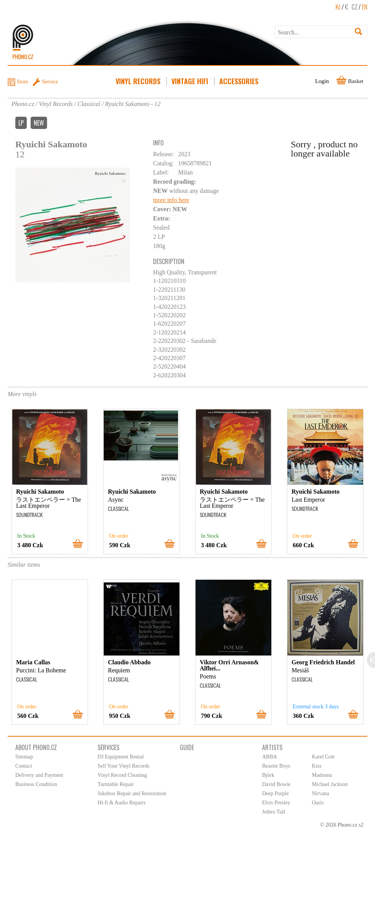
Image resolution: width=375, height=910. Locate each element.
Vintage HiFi (190, 81)
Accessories (239, 81)
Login (322, 81)
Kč (338, 6)
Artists (272, 747)
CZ (354, 6)
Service (50, 82)
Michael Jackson (330, 784)
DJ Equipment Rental (121, 757)
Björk (268, 775)
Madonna (322, 775)
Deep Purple (275, 793)
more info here (171, 200)
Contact (23, 766)
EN (364, 6)
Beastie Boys (276, 766)
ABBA (269, 757)
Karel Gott (323, 757)
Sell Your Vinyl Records (124, 766)
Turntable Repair (116, 784)
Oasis (318, 803)
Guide (187, 747)
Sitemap (24, 757)
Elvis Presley (276, 803)
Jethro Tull (273, 812)
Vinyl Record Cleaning (122, 775)
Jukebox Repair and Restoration (132, 793)
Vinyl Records (139, 81)
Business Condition (36, 784)
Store (22, 82)
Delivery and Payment (39, 775)
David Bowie (276, 784)
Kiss (316, 766)
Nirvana (320, 793)
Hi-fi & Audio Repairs (122, 803)
